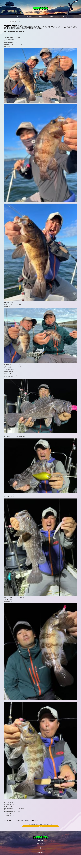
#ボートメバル (64, 26)
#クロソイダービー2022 (46, 26)
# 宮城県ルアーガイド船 (8, 26)
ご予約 (56, 848)
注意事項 (45, 848)
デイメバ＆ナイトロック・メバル (10, 25)
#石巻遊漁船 (39, 28)
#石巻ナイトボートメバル (53, 27)
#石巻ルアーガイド (19, 28)
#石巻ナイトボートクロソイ (43, 27)
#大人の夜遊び (73, 26)
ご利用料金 (35, 848)
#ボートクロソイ (58, 26)
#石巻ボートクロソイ (71, 27)
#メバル (68, 26)
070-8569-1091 (40, 843)
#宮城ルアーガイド (14, 27)
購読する (40, 826)
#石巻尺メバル (34, 28)
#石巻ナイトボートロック (62, 27)
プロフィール (25, 848)
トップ (5, 21)
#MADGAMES (34, 26)
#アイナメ (39, 26)
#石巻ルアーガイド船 (27, 28)
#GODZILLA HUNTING (17, 26)
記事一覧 (9, 21)
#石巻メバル (13, 28)
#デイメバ (52, 26)
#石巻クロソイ (34, 27)
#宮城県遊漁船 (29, 27)
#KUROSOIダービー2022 (26, 26)
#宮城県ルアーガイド (22, 27)
